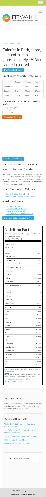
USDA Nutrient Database (16, 381)
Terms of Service (15, 494)
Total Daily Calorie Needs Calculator (19, 214)
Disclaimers (24, 494)
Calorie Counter (14, 44)
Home (4, 44)
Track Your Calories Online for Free (18, 218)
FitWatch (20, 18)
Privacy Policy (32, 494)
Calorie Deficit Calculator (15, 206)
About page (23, 408)
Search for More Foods (13, 159)
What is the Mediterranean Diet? (16, 444)
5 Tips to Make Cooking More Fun (16, 440)
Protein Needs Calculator (15, 211)
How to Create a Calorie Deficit (17, 194)
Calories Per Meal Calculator (16, 209)
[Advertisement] (22, 34)
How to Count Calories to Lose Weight (20, 196)
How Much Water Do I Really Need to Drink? (20, 436)
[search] (23, 458)
